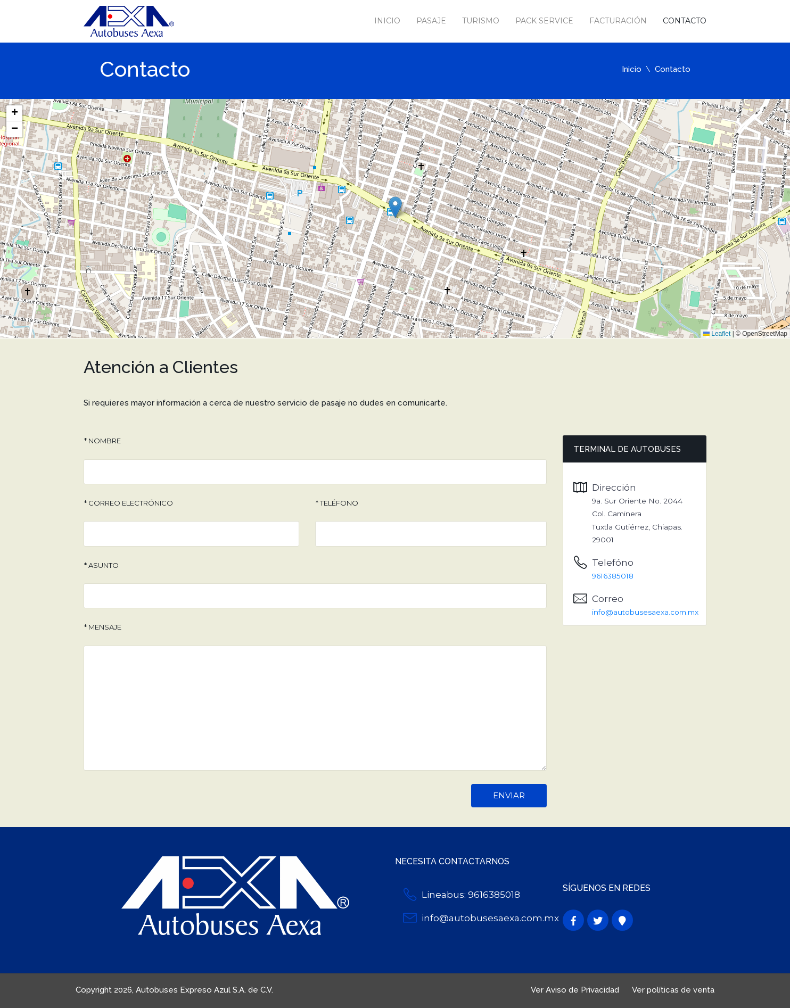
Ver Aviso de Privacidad (575, 990)
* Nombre (102, 440)
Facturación (618, 21)
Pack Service (544, 21)
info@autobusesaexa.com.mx (645, 612)
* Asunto (101, 565)
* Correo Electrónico (128, 503)
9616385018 (612, 576)
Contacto (684, 21)
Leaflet (716, 333)
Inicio (387, 21)
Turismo (480, 21)
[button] (395, 207)
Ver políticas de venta (673, 990)
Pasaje (431, 21)
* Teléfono (337, 503)
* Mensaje (102, 627)
